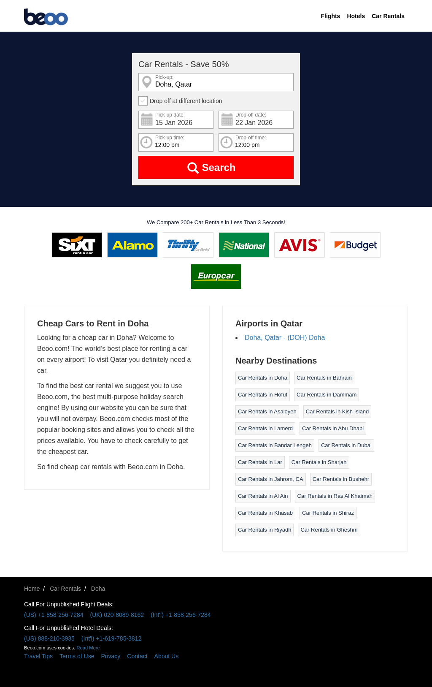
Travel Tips (38, 656)
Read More (88, 647)
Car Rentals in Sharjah (319, 462)
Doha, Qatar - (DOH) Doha (285, 337)
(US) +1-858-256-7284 (53, 614)
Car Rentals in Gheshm (328, 530)
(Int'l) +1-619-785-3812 (111, 638)
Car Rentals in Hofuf (262, 394)
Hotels (356, 16)
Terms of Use (76, 656)
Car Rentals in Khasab (265, 513)
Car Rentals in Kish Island (337, 411)
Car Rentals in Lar (260, 462)
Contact (137, 656)
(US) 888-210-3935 (49, 638)
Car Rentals (388, 16)
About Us (166, 656)
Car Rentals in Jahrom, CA (270, 479)
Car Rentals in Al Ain (263, 496)
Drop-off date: (250, 115)
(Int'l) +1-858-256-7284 (181, 614)
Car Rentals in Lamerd (265, 428)
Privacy (110, 656)
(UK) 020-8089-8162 (117, 614)
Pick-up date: (170, 115)
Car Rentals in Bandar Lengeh (275, 445)
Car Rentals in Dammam (326, 394)
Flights (330, 16)
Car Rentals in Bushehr (341, 479)
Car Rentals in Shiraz (328, 513)
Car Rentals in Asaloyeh (267, 411)
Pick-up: (164, 77)
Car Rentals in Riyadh (264, 530)
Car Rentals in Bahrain (324, 378)
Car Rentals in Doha (262, 378)
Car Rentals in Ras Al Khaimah (335, 496)
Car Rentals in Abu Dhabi (333, 428)
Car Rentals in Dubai (346, 445)
